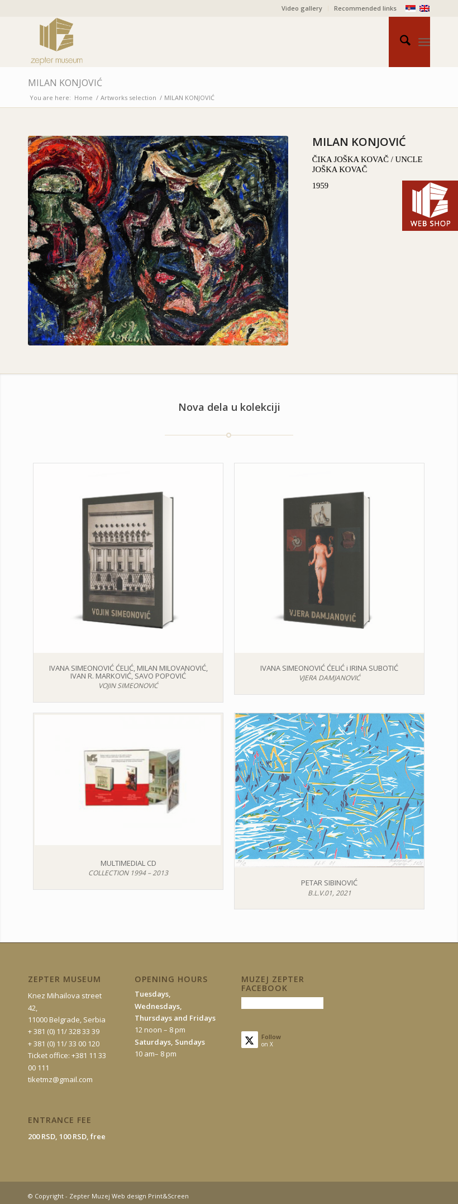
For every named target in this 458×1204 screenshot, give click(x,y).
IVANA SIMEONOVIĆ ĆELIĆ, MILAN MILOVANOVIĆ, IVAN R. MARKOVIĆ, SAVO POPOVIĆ (128, 672)
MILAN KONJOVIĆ (65, 83)
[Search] (400, 42)
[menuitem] (302, 8)
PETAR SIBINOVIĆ (329, 883)
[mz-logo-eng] (82, 42)
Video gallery (302, 8)
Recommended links (365, 8)
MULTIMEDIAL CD (128, 863)
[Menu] (424, 42)
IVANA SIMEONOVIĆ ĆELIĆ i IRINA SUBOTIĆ (329, 668)
